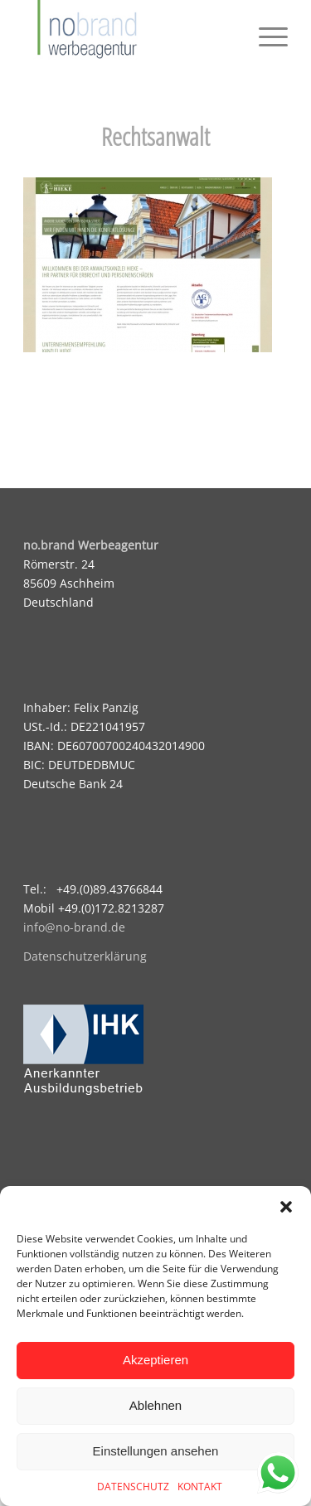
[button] (286, 1207)
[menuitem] (265, 33)
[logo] (129, 33)
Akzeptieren (155, 1360)
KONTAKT (199, 1486)
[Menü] (265, 33)
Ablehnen (155, 1405)
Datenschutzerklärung (85, 956)
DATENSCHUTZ (133, 1486)
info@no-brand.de (74, 927)
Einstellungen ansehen (156, 1451)
